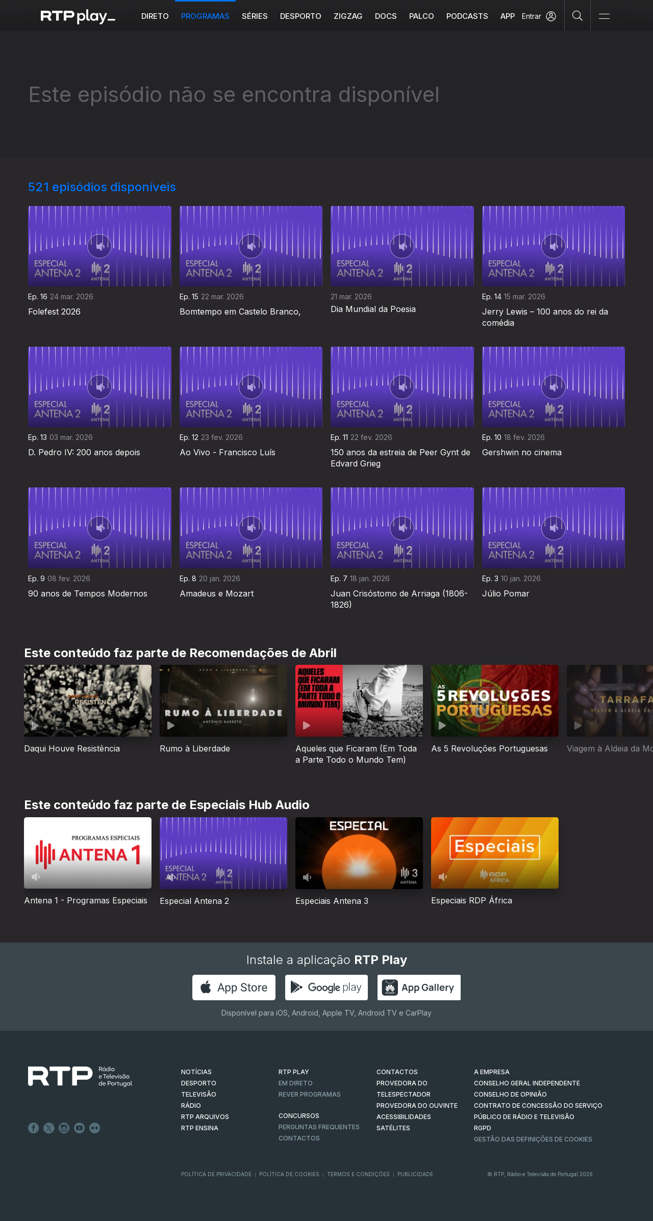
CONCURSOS (299, 1116)
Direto (155, 16)
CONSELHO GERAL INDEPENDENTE (527, 1083)
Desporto (300, 16)
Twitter (49, 1128)
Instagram (64, 1128)
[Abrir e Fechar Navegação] (604, 16)
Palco (421, 16)
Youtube (79, 1128)
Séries (255, 16)
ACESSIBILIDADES (403, 1117)
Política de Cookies (289, 1174)
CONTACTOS (397, 1072)
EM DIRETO (296, 1083)
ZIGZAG (348, 16)
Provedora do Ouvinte (417, 1105)
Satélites (393, 1128)
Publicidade (415, 1174)
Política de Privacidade (216, 1174)
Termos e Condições (358, 1174)
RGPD (482, 1128)
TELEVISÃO (198, 1094)
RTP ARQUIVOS (205, 1117)
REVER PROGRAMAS (310, 1094)
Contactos (299, 1138)
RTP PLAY (294, 1072)
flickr (95, 1128)
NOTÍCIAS (196, 1072)
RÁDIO (191, 1105)
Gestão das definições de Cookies (533, 1139)
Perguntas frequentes (319, 1127)
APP (507, 16)
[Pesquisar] (578, 15)
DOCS (386, 16)
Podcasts (467, 16)
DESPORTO (198, 1083)
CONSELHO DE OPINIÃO (510, 1094)
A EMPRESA (492, 1072)
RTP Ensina (199, 1128)
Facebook (33, 1128)
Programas (205, 16)
